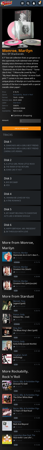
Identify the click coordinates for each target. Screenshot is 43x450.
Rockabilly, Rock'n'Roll (23, 95)
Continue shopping (21, 115)
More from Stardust (18, 296)
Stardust (17, 103)
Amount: (5, 120)
